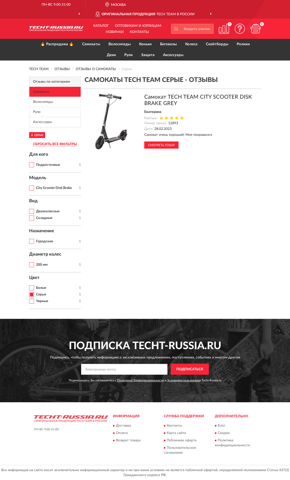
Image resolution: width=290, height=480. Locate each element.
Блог (221, 426)
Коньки (145, 44)
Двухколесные (47, 211)
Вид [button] (33, 201)
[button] (239, 29)
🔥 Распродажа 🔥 (57, 44)
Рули (128, 55)
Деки (111, 55)
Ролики (243, 44)
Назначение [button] (41, 231)
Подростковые (48, 165)
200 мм (42, 264)
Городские (44, 241)
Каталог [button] (101, 26)
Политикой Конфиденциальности (140, 380)
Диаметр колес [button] (45, 254)
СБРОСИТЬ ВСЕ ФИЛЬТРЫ (55, 144)
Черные (42, 301)
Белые (41, 288)
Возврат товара (128, 440)
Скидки (224, 433)
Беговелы (168, 44)
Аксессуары (173, 55)
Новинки (115, 32)
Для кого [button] (38, 154)
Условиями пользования (184, 380)
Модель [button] (37, 178)
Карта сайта (176, 433)
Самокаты (91, 44)
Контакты (139, 32)
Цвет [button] (34, 278)
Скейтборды (217, 44)
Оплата (122, 433)
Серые (41, 294)
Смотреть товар (161, 145)
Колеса (191, 44)
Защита (148, 55)
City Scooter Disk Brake (54, 188)
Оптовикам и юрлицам (138, 26)
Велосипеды (120, 44)
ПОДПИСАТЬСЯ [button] (189, 369)
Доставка (123, 426)
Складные (44, 218)
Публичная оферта (182, 440)
